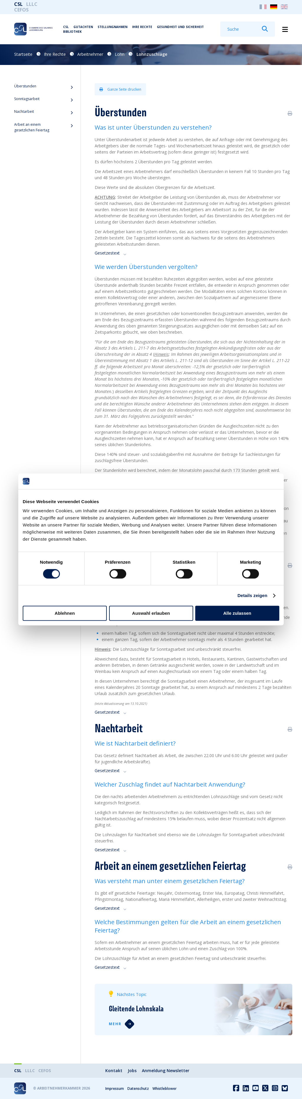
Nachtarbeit (24, 111)
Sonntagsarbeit (27, 98)
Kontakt (113, 1070)
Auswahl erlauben (151, 613)
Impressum (114, 1088)
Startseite (23, 54)
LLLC (31, 4)
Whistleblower (164, 1088)
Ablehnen (65, 613)
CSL (18, 4)
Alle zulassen (237, 613)
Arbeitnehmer (90, 54)
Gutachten (83, 27)
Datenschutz (138, 1088)
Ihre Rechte (142, 27)
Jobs (132, 1070)
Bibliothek (72, 32)
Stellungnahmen (112, 27)
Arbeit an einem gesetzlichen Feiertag (31, 127)
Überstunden (25, 86)
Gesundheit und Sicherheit (180, 27)
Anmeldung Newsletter (165, 1070)
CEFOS (21, 9)
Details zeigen (252, 595)
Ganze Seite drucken (120, 89)
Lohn (119, 54)
